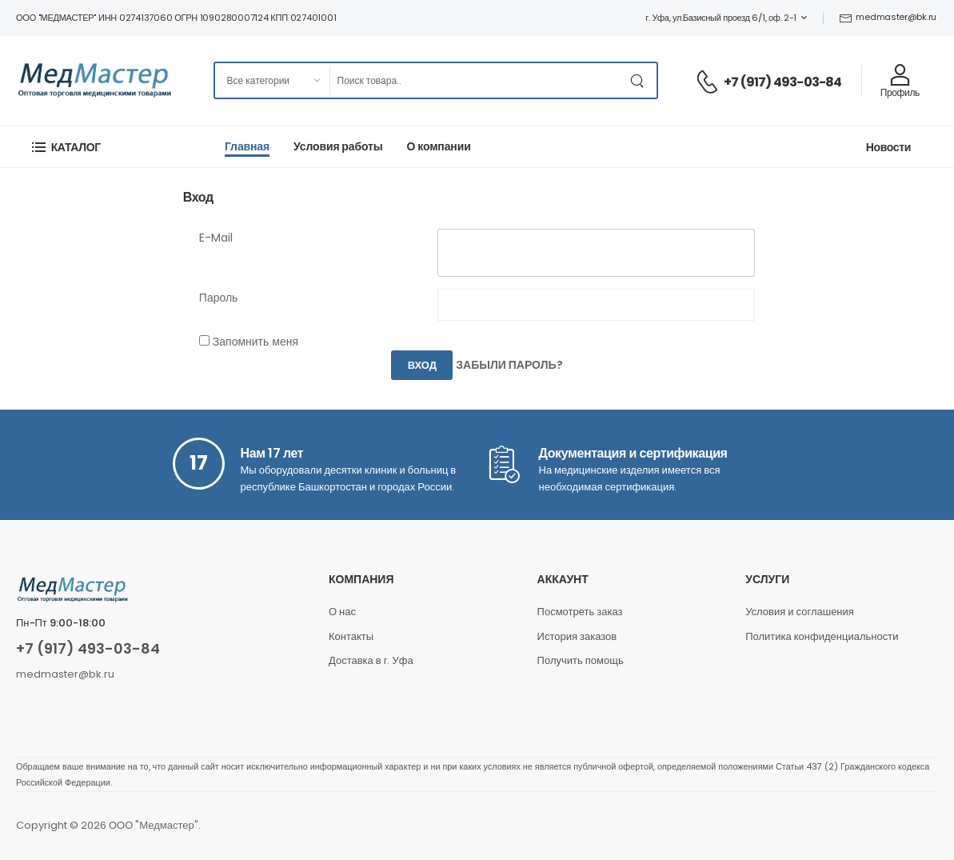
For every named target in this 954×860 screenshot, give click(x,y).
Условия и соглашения (799, 611)
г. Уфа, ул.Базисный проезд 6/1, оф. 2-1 (720, 17)
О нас (342, 611)
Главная (247, 146)
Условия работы (338, 146)
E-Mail (216, 238)
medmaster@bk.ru (888, 16)
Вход (422, 365)
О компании (439, 146)
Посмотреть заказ (580, 611)
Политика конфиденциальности (821, 636)
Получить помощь (580, 660)
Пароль (218, 298)
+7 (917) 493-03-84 (783, 82)
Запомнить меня (255, 342)
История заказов (577, 636)
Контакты (351, 636)
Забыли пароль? (509, 366)
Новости (888, 147)
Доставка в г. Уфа (371, 660)
